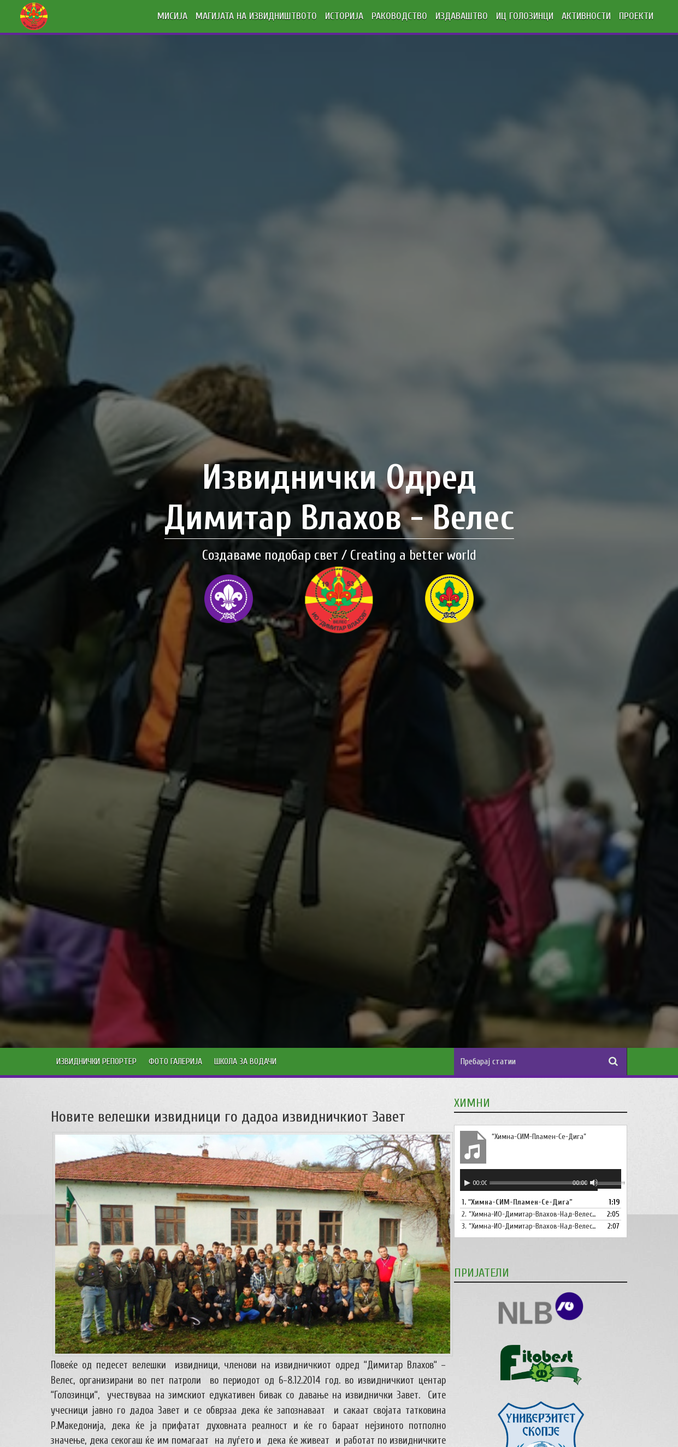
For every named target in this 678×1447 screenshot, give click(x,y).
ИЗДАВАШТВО (461, 16)
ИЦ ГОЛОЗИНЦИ (524, 16)
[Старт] (467, 1182)
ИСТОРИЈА (344, 16)
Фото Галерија (175, 1061)
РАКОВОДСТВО (399, 16)
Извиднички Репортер (96, 1061)
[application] (540, 1180)
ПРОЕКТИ (636, 16)
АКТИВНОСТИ (586, 16)
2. (529, 1214)
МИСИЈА (172, 16)
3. (529, 1226)
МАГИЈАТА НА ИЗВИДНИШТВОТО (256, 16)
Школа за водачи (245, 1061)
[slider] (539, 1182)
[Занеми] (593, 1182)
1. (517, 1202)
